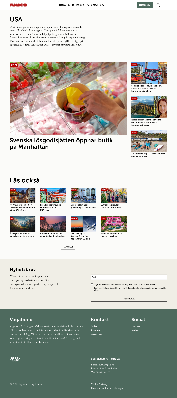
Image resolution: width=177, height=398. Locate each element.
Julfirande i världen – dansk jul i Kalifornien (111, 206)
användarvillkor (161, 288)
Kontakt (94, 326)
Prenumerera (96, 334)
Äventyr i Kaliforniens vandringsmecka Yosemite (22, 234)
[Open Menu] (165, 5)
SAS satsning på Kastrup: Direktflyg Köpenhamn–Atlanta (80, 236)
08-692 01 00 (103, 373)
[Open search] (158, 5)
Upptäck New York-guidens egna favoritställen (83, 206)
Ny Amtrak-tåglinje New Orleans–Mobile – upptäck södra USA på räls (22, 207)
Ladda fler (68, 247)
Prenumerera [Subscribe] (144, 5)
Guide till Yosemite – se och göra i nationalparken (52, 234)
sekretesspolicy (145, 288)
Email (94, 277)
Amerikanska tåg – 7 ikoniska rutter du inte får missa (148, 155)
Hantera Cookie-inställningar (107, 388)
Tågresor (80, 5)
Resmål (62, 5)
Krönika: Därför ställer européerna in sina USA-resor (50, 207)
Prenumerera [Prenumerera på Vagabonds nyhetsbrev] (129, 299)
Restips (71, 5)
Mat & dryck (92, 5)
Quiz (102, 5)
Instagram (136, 326)
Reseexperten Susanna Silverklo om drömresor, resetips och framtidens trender (146, 122)
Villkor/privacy (99, 384)
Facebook (136, 330)
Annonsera (95, 330)
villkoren (118, 284)
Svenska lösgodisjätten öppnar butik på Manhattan (61, 143)
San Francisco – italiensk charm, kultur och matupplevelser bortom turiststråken (146, 88)
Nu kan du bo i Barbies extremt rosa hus (111, 234)
